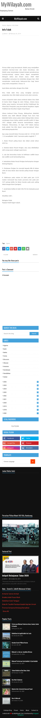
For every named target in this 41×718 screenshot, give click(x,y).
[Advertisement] (20, 49)
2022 (21, 396)
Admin (6, 33)
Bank (5, 349)
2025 (21, 385)
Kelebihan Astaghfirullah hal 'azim (21, 633)
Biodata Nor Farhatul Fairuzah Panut (22, 689)
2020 (21, 403)
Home (4, 25)
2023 (21, 392)
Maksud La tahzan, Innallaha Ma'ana (22, 652)
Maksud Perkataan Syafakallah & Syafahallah (25, 661)
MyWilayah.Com (19, 713)
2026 (21, 382)
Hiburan (5, 363)
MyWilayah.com (20, 18)
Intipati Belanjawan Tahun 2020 (15, 575)
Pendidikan (6, 373)
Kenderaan (6, 370)
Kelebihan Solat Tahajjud (10, 601)
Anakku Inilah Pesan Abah (11, 597)
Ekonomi (6, 359)
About (27, 710)
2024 (21, 389)
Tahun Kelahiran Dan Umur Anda (21, 670)
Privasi (16, 710)
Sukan (5, 377)
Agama (9, 25)
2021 (21, 399)
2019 (21, 406)
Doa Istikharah (16, 698)
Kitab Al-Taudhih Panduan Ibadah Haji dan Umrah (19, 604)
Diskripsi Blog (8, 710)
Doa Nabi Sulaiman (17, 680)
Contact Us (34, 710)
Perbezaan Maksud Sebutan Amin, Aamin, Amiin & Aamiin (25, 625)
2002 (21, 413)
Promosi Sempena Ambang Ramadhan (15, 608)
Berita (5, 352)
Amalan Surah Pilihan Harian (20, 643)
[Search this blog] (16, 333)
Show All (6, 611)
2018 (21, 410)
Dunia (5, 356)
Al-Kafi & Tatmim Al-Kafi (10, 594)
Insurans (6, 366)
